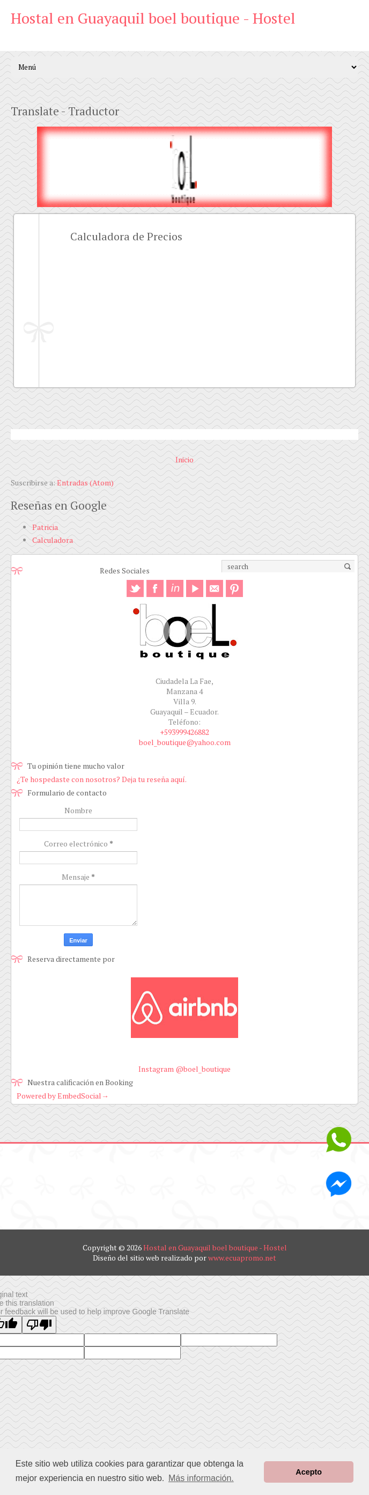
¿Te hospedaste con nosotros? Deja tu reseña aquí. (102, 779)
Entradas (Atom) (85, 482)
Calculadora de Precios (126, 236)
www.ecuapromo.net (242, 1258)
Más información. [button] (201, 1478)
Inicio (184, 459)
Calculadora (52, 540)
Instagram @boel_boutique (184, 1069)
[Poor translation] (39, 1325)
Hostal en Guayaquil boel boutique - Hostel (153, 18)
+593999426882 (184, 732)
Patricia (45, 527)
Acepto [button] (309, 1472)
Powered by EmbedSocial (63, 1096)
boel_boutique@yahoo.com (185, 742)
